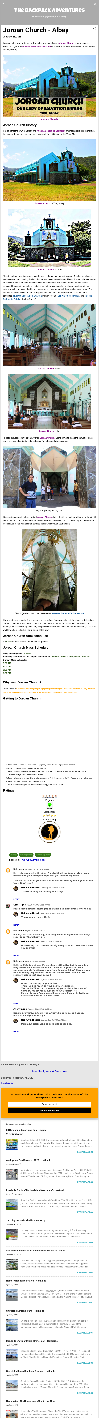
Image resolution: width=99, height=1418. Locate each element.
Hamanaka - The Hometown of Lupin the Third (30, 1401)
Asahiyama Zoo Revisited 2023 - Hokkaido (28, 1160)
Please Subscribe (49, 1110)
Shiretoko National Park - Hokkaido (25, 1310)
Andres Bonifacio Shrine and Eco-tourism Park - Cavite (35, 1250)
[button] (94, 28)
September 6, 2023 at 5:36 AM (54, 1020)
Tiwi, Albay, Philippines (33, 860)
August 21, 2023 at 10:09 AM (40, 1009)
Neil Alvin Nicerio (30, 887)
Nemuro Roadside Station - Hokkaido (26, 1280)
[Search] (95, 4)
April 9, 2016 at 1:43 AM (35, 961)
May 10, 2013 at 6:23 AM (35, 931)
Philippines (26, 854)
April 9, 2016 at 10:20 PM (51, 980)
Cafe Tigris (19, 905)
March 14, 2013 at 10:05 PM (38, 905)
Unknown (18, 869)
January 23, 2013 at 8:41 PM (37, 869)
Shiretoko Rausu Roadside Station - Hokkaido (30, 1371)
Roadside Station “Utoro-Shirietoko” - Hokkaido (32, 1341)
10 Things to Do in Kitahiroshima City (26, 1220)
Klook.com (7, 1083)
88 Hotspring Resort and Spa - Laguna (26, 1130)
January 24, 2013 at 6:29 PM (53, 888)
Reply (16, 899)
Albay (13, 854)
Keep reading (85, 1152)
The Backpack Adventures (49, 11)
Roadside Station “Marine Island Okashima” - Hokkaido (35, 1190)
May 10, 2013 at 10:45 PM (51, 942)
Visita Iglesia (43, 854)
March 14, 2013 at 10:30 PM (52, 913)
